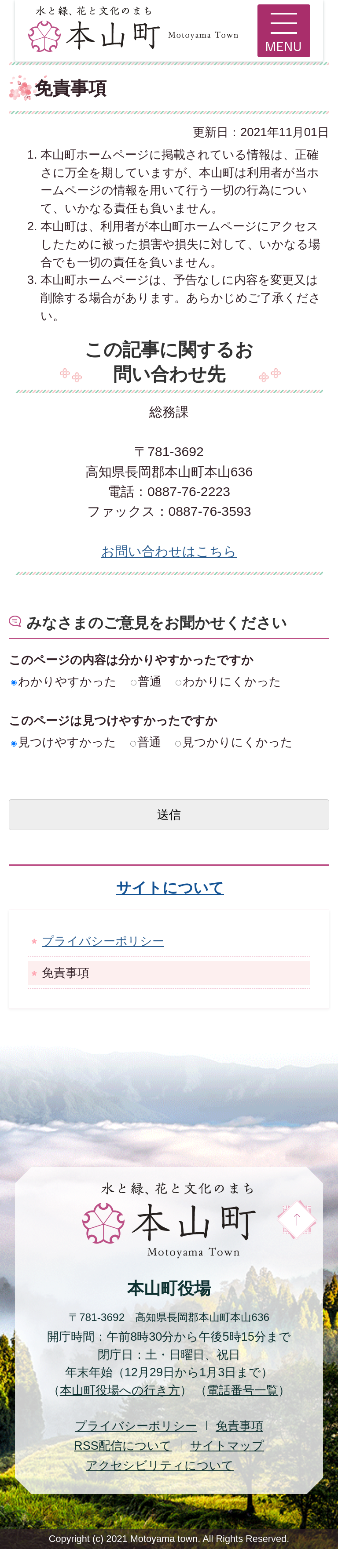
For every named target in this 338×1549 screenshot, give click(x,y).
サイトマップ (227, 1445)
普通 (146, 681)
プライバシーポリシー (103, 941)
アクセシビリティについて (160, 1465)
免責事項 (239, 1426)
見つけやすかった (63, 742)
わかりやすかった (64, 681)
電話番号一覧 (242, 1390)
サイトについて (170, 887)
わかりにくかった (228, 681)
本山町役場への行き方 (120, 1390)
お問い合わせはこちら (169, 551)
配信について (123, 1445)
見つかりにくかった (234, 742)
